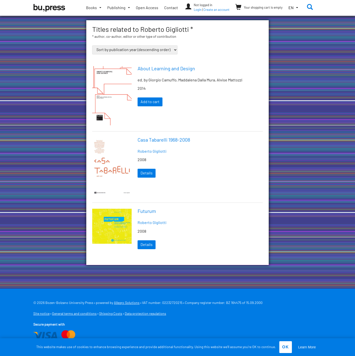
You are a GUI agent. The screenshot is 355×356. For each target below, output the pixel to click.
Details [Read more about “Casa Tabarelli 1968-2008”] (147, 173)
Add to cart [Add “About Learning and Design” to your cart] (150, 102)
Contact (171, 8)
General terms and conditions (74, 314)
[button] (293, 8)
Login (197, 10)
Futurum (147, 211)
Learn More (307, 347)
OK (285, 347)
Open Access (147, 8)
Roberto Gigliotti (152, 151)
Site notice (41, 314)
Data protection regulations (145, 314)
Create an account (216, 10)
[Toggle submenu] (93, 7)
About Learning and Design (166, 68)
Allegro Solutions (127, 303)
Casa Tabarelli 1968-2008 (164, 140)
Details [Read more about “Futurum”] (147, 245)
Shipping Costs (110, 314)
